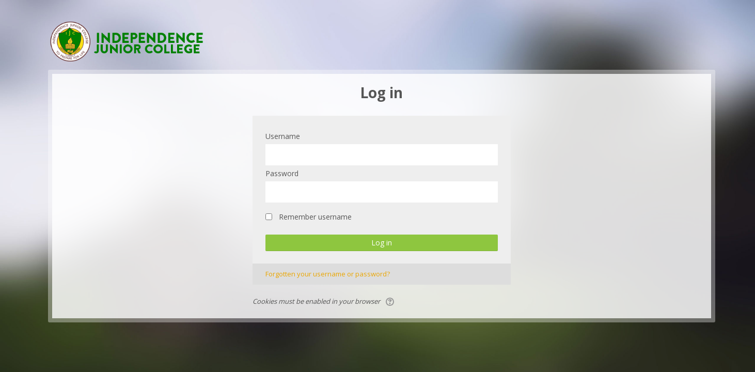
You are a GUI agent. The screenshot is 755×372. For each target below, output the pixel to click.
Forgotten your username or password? (327, 273)
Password (281, 173)
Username (282, 136)
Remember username (315, 217)
